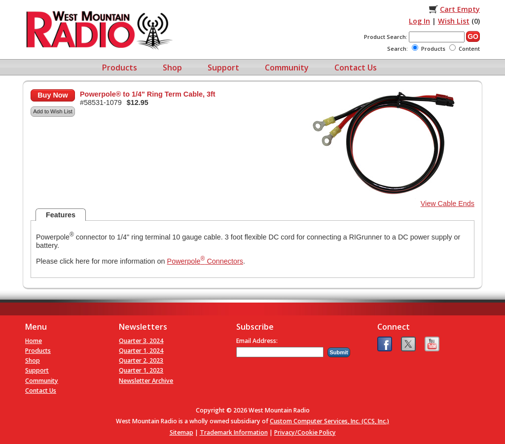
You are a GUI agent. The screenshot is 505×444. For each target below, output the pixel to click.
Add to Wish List (52, 111)
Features (60, 215)
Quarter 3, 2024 (141, 341)
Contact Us (355, 67)
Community (287, 67)
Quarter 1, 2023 (141, 370)
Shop (172, 67)
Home (33, 341)
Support (223, 67)
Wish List (453, 21)
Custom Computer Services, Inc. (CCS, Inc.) (329, 421)
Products (119, 67)
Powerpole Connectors (205, 261)
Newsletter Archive (146, 380)
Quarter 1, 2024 (141, 350)
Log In (419, 21)
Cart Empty (460, 9)
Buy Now (52, 95)
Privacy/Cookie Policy (305, 432)
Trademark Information (234, 432)
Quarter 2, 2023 (141, 360)
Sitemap (181, 432)
